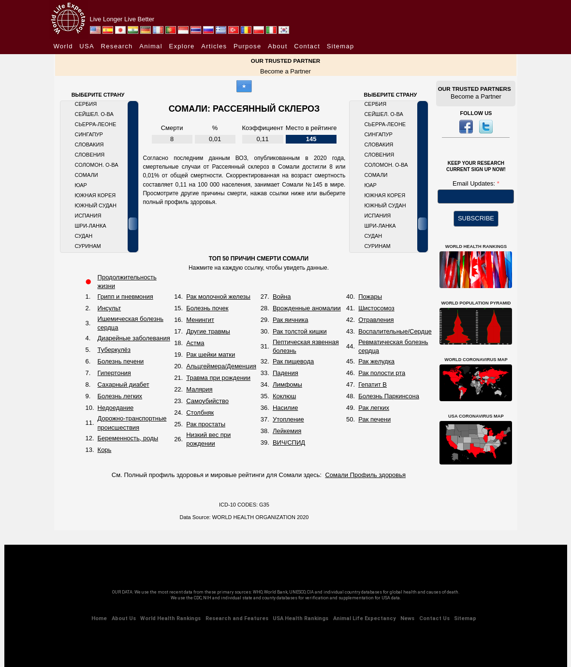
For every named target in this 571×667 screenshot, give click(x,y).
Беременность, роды (128, 438)
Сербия (86, 104)
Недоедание (116, 407)
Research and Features (236, 618)
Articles (214, 46)
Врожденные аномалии (307, 308)
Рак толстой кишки (300, 331)
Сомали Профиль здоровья (365, 474)
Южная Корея (95, 195)
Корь (105, 449)
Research (117, 46)
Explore (181, 46)
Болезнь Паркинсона (388, 396)
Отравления (376, 319)
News (407, 618)
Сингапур (89, 134)
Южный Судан (96, 205)
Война (282, 296)
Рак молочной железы (218, 296)
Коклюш (284, 396)
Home (99, 618)
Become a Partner (285, 71)
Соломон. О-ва (96, 165)
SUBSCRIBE (476, 218)
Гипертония (114, 373)
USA (86, 46)
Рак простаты (205, 424)
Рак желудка (376, 361)
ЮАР (81, 185)
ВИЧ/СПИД (289, 442)
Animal (150, 46)
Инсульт (109, 308)
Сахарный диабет (123, 384)
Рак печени (374, 419)
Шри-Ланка (90, 226)
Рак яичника (290, 319)
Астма (195, 343)
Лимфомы (287, 384)
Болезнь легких (120, 396)
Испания (88, 215)
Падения (285, 373)
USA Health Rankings (300, 618)
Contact (307, 46)
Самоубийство (207, 401)
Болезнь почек (207, 308)
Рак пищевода (293, 361)
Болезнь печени (121, 361)
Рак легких (373, 407)
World (63, 46)
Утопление (288, 419)
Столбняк (200, 412)
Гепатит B (372, 384)
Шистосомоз (376, 308)
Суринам (88, 246)
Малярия (199, 389)
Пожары (370, 296)
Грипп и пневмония (125, 296)
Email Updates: (475, 183)
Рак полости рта (381, 373)
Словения (90, 155)
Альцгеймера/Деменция (221, 366)
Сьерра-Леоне (96, 124)
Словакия (89, 144)
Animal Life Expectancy (364, 618)
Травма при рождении (218, 377)
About (277, 46)
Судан (84, 236)
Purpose (248, 46)
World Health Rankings (170, 618)
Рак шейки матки (210, 354)
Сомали (86, 175)
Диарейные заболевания (134, 338)
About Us (124, 618)
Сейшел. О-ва (94, 114)
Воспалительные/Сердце (395, 331)
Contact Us (434, 618)
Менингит (200, 319)
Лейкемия (287, 431)
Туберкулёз (114, 349)
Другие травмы (208, 331)
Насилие (285, 407)
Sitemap (340, 46)
